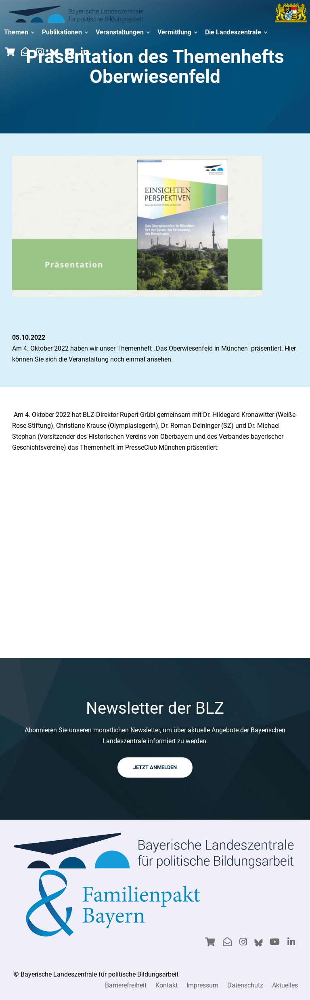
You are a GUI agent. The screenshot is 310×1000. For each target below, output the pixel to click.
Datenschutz (245, 985)
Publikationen (65, 32)
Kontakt (166, 985)
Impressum (202, 985)
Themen (19, 32)
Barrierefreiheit (126, 985)
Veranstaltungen (122, 32)
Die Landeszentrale (236, 32)
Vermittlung (177, 32)
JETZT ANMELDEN (155, 767)
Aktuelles (285, 985)
